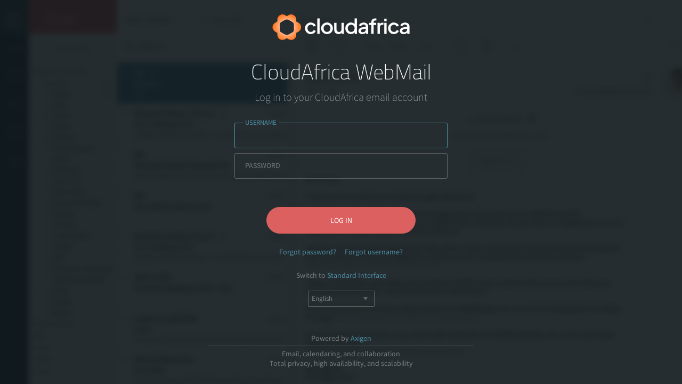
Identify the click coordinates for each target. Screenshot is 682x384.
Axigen (361, 338)
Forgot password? (307, 252)
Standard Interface (356, 275)
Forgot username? (374, 252)
